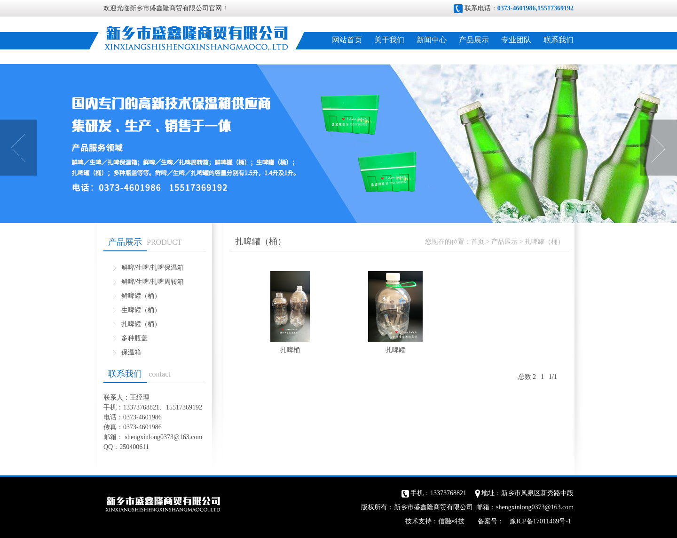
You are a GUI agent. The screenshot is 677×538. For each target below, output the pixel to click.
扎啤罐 (395, 349)
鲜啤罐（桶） (141, 295)
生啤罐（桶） (141, 309)
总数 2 (527, 376)
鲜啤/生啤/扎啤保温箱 (152, 267)
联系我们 (558, 40)
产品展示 (474, 40)
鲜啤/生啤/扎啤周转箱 (152, 281)
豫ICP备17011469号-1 (540, 521)
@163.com (188, 437)
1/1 (553, 376)
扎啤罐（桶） (141, 324)
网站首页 (347, 40)
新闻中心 (432, 40)
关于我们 (389, 40)
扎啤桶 (290, 349)
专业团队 (516, 40)
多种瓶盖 (134, 338)
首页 (477, 241)
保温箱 (131, 352)
